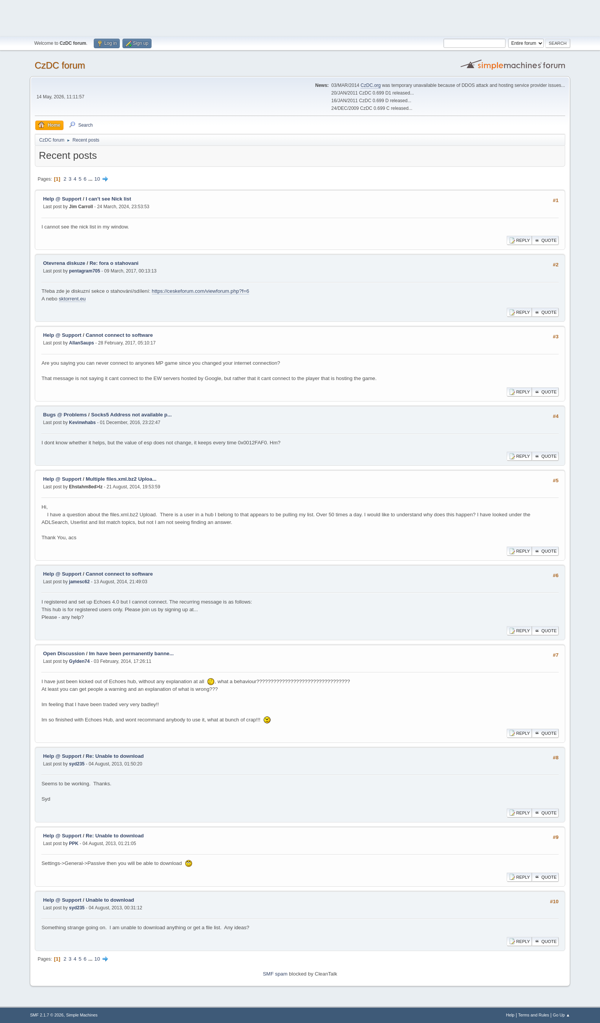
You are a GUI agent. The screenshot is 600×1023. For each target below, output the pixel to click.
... (91, 179)
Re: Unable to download (115, 756)
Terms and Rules (533, 1015)
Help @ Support (62, 199)
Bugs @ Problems (64, 415)
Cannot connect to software (119, 335)
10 (97, 179)
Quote (545, 240)
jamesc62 (79, 581)
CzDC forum (59, 65)
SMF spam (275, 974)
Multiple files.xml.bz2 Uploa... (121, 479)
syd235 (77, 764)
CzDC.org (370, 85)
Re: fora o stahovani (114, 263)
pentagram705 (84, 271)
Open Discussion (64, 653)
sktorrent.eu (72, 299)
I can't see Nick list (108, 199)
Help (510, 1015)
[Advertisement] (300, 17)
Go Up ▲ (561, 1015)
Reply (519, 240)
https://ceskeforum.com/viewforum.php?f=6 (200, 291)
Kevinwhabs (82, 422)
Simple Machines (82, 1015)
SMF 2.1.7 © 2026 (47, 1015)
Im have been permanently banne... (131, 653)
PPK (73, 843)
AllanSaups (81, 343)
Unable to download (110, 900)
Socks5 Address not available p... (131, 415)
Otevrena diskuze (64, 263)
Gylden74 (79, 661)
